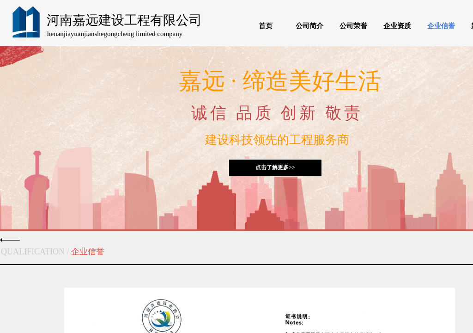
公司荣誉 (353, 26)
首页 (266, 26)
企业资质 (397, 26)
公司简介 (309, 26)
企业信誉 (441, 26)
